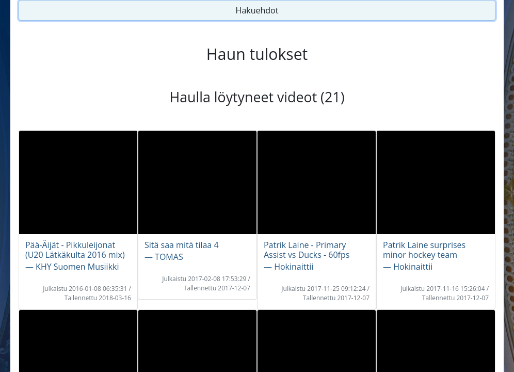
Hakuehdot (257, 10)
